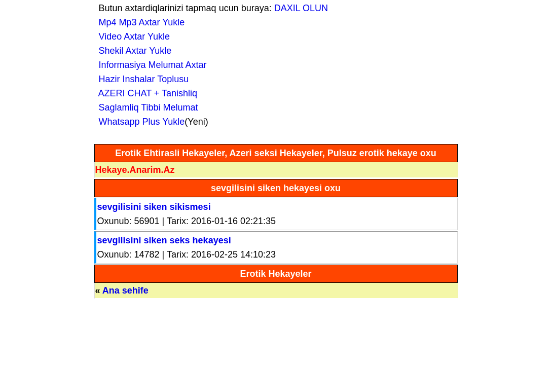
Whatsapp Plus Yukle (139, 122)
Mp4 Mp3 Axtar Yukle (139, 22)
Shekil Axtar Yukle (133, 51)
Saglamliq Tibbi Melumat (146, 107)
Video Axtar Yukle (132, 36)
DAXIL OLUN (301, 8)
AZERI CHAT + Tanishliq (146, 93)
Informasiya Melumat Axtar (150, 65)
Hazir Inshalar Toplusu (141, 79)
